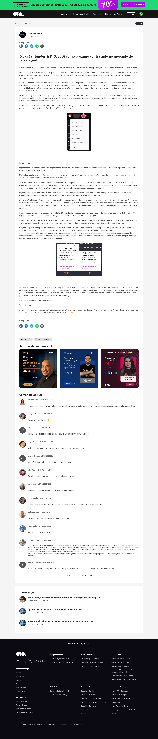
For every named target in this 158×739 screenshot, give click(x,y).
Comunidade (98, 14)
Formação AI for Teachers (90, 670)
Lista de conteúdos (23, 23)
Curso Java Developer (88, 691)
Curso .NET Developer (89, 695)
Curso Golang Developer (89, 710)
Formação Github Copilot (120, 666)
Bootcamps (78, 14)
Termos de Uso (21, 705)
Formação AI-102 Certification (122, 676)
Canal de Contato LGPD (24, 712)
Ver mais (84, 713)
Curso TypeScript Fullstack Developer (94, 702)
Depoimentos (21, 691)
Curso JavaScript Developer (121, 698)
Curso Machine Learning (58, 695)
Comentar (47, 339)
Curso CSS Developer (119, 695)
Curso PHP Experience (89, 706)
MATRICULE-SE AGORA (133, 4)
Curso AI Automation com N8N (92, 662)
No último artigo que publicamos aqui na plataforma (41, 95)
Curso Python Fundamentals (91, 698)
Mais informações (79, 643)
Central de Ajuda (22, 701)
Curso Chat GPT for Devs (120, 662)
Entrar (131, 14)
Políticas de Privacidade (24, 709)
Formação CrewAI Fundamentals (61, 662)
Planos (108, 14)
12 (37, 339)
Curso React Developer (119, 706)
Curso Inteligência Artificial (59, 659)
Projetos (87, 14)
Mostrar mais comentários (79, 575)
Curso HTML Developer (119, 691)
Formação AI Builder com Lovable (123, 679)
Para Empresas (119, 14)
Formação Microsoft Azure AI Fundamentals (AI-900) (122, 671)
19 (23, 339)
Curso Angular (116, 702)
